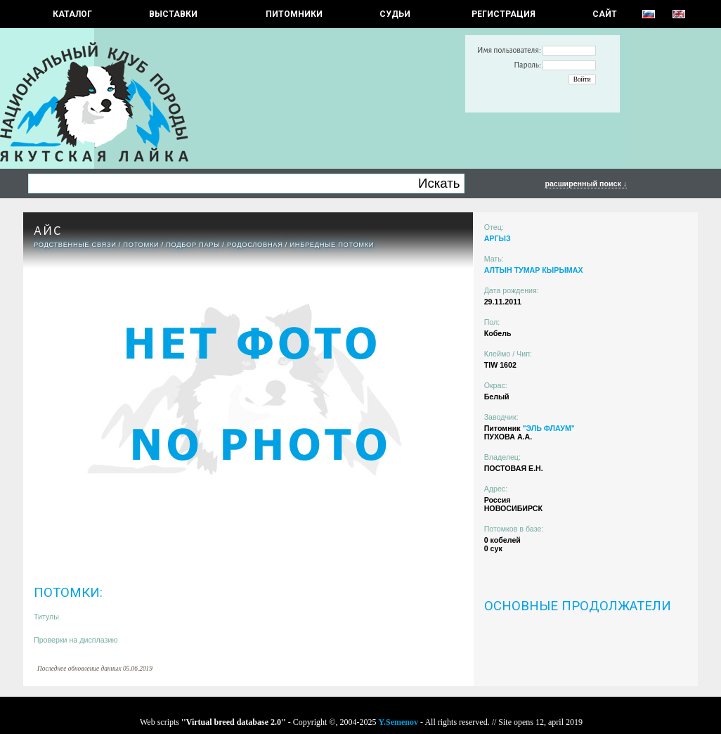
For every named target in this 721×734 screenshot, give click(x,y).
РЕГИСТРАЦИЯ (503, 14)
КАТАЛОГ (72, 14)
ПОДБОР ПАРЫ (193, 244)
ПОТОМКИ (141, 244)
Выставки (173, 14)
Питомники (294, 14)
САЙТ (604, 14)
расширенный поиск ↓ (586, 183)
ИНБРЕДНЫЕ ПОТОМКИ (332, 244)
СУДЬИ (394, 14)
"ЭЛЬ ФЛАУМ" (548, 428)
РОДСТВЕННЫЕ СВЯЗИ (75, 244)
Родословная (255, 244)
